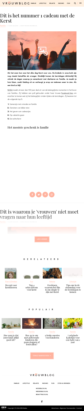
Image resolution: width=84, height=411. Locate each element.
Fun (68, 3)
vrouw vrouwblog (30, 25)
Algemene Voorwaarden (67, 408)
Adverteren (55, 408)
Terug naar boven (41, 356)
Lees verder (42, 239)
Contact (79, 408)
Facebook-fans (67, 93)
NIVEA (10, 90)
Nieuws (61, 3)
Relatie (52, 3)
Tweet (39, 194)
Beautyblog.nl (42, 394)
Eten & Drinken (64, 383)
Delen (32, 194)
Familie (33, 3)
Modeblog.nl (41, 388)
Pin (45, 194)
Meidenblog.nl (42, 391)
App (51, 194)
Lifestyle (42, 3)
